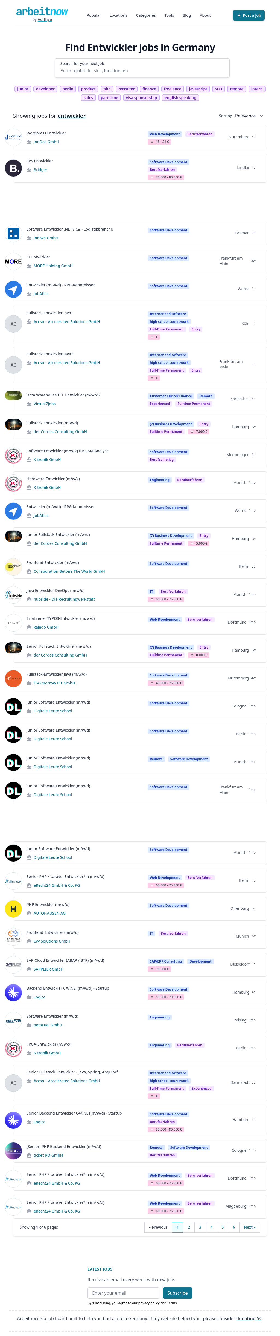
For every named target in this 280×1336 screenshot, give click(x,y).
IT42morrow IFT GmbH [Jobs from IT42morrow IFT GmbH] (54, 683)
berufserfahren (200, 134)
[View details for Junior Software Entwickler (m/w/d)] (13, 706)
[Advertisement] (140, 202)
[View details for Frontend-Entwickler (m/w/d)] (13, 567)
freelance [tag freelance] (173, 88)
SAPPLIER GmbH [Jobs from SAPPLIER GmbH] (48, 969)
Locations (118, 15)
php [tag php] (106, 88)
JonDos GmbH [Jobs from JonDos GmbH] (46, 141)
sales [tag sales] (88, 97)
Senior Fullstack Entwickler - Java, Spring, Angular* (73, 1072)
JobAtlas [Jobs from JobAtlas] (41, 293)
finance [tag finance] (149, 88)
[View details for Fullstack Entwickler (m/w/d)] (13, 427)
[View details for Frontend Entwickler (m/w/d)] (13, 937)
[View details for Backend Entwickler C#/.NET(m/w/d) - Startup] (13, 992)
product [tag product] (88, 88)
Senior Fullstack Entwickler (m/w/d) (59, 646)
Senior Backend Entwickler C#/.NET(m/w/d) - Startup (74, 1113)
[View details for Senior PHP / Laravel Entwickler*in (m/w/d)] (13, 881)
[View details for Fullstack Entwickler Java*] (13, 324)
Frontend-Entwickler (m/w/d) (53, 562)
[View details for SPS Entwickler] (13, 168)
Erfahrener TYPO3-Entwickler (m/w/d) (61, 618)
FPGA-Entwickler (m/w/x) (49, 1044)
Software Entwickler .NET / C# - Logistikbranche (70, 229)
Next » (250, 1227)
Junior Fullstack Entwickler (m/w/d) (58, 534)
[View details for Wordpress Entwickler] (13, 137)
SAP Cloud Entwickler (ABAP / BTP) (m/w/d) (65, 960)
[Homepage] (42, 11)
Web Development (165, 134)
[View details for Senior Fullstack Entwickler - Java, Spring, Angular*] (13, 1083)
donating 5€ (249, 1318)
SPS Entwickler (40, 160)
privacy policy (149, 1303)
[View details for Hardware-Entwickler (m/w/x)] (13, 483)
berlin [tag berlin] (67, 88)
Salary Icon (152, 142)
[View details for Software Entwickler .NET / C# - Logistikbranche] (13, 233)
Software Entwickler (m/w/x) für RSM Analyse (68, 450)
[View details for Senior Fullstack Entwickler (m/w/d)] (13, 651)
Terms (172, 1303)
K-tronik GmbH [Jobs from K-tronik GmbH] (47, 459)
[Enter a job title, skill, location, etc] (142, 70)
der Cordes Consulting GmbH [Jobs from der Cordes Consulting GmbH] (60, 431)
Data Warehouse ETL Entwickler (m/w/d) (63, 395)
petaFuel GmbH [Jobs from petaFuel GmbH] (48, 1024)
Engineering (160, 479)
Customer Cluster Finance (171, 396)
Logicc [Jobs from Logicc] (39, 997)
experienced (201, 1088)
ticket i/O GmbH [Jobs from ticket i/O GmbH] (48, 1155)
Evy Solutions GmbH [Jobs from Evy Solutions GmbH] (52, 941)
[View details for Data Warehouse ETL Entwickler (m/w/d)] (13, 399)
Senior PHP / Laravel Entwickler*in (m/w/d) (65, 876)
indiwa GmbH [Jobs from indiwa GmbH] (46, 237)
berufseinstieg (162, 459)
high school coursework (169, 321)
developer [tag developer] (45, 88)
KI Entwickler (38, 257)
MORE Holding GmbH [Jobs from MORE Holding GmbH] (53, 265)
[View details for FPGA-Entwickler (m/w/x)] (13, 1048)
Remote (206, 396)
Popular (94, 15)
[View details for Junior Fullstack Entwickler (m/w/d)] (13, 539)
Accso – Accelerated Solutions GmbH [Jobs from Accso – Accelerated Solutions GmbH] (67, 321)
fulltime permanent (193, 403)
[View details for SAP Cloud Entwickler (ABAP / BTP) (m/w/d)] (13, 965)
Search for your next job (82, 63)
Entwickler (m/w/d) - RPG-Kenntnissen (61, 284)
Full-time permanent (167, 329)
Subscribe (177, 1293)
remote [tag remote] (237, 88)
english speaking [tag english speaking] (180, 97)
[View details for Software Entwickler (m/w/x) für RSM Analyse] (13, 455)
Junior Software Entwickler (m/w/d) (58, 702)
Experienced (160, 403)
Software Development (168, 162)
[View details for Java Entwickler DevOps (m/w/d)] (13, 595)
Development (200, 961)
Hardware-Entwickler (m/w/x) (53, 478)
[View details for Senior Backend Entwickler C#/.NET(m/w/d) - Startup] (13, 1120)
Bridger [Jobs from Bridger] (40, 169)
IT (151, 591)
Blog (187, 15)
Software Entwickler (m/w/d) (52, 1016)
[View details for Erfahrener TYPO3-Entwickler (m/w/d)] (13, 623)
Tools (169, 15)
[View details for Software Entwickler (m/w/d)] (13, 1020)
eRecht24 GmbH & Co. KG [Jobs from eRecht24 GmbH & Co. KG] (57, 885)
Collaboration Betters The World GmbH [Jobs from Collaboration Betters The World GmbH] (69, 571)
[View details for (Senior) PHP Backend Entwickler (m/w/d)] (13, 1151)
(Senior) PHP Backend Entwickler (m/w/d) (64, 1146)
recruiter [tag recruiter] (126, 88)
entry (195, 329)
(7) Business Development (171, 424)
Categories (146, 15)
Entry (204, 424)
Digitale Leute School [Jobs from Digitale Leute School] (53, 710)
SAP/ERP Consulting (166, 961)
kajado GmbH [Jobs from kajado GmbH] (46, 627)
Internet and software (168, 314)
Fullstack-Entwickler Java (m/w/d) (57, 674)
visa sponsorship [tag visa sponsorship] (141, 97)
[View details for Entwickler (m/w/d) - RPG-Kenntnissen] (13, 289)
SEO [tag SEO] (218, 88)
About (205, 15)
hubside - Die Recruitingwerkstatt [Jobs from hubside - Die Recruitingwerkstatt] (64, 599)
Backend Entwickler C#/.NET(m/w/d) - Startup (68, 988)
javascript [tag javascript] (198, 88)
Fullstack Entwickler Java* (50, 312)
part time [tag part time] (109, 97)
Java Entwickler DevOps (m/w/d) (55, 590)
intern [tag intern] (257, 88)
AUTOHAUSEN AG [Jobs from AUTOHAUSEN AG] (50, 913)
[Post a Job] (249, 15)
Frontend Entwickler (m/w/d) (53, 932)
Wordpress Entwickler (46, 133)
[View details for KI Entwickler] (13, 261)
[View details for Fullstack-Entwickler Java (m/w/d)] (13, 678)
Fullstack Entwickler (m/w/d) (52, 422)
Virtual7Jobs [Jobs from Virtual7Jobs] (45, 403)
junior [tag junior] (22, 88)
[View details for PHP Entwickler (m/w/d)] (13, 909)
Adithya (45, 19)
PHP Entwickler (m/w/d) (48, 904)
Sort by (225, 115)
